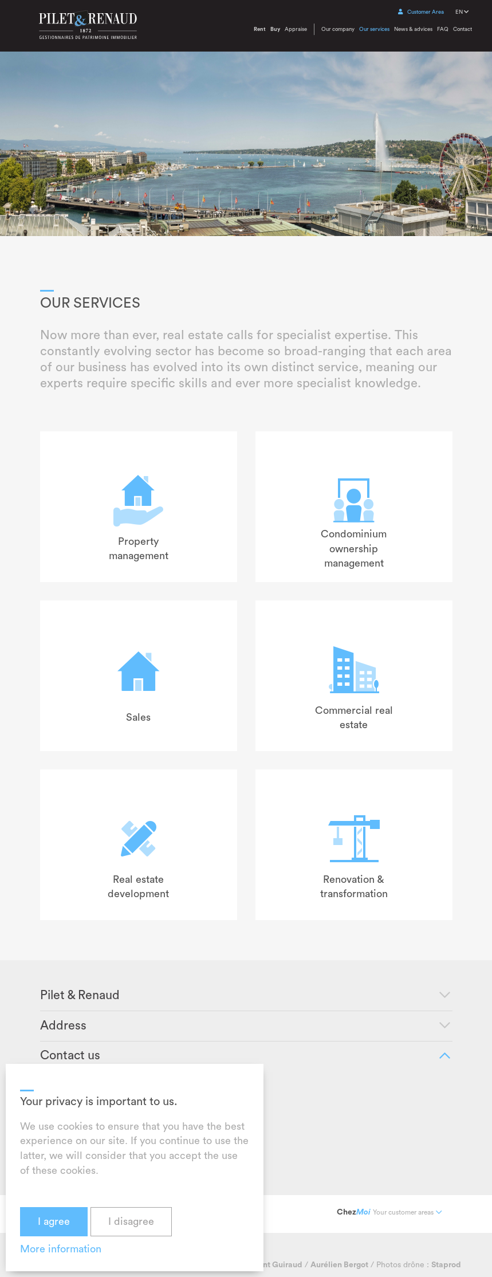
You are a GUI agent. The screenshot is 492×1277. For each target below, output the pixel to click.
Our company (338, 29)
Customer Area (421, 12)
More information (60, 1249)
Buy (275, 29)
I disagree (131, 1221)
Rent (260, 29)
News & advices (413, 29)
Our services (374, 29)
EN (462, 12)
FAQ (442, 29)
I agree (54, 1221)
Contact (462, 29)
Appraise (296, 29)
